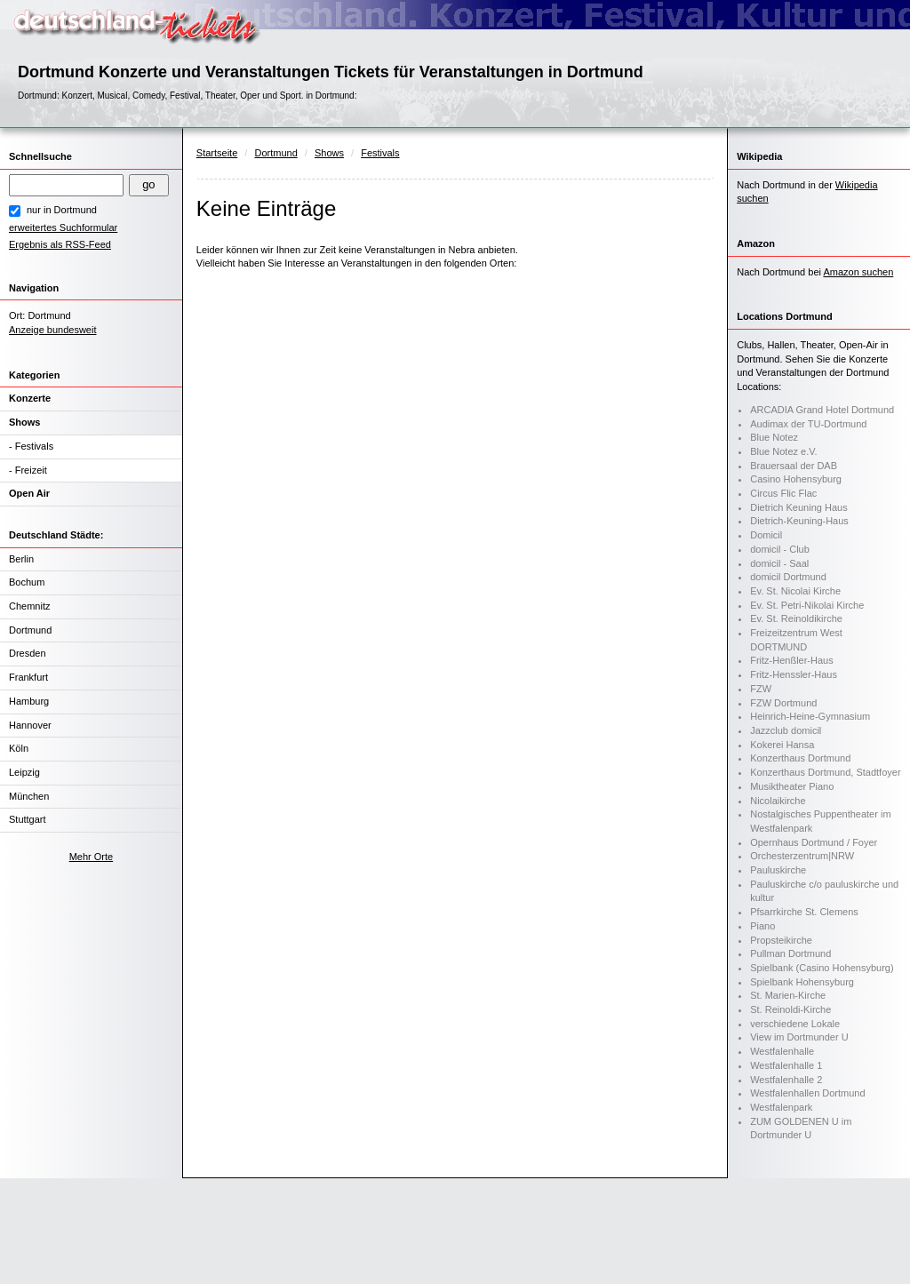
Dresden (27, 653)
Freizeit (31, 470)
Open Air (29, 493)
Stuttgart (27, 819)
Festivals (34, 446)
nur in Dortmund (62, 209)
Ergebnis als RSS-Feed (60, 244)
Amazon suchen (858, 272)
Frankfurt (28, 677)
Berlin (21, 559)
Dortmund (30, 630)
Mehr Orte (91, 856)
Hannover (30, 725)
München (29, 796)
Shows (24, 422)
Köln (18, 748)
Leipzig (24, 772)
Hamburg (29, 701)
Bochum (26, 582)
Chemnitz (29, 606)
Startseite (216, 153)
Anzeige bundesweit (52, 329)
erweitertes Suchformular (63, 227)
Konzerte (30, 398)
